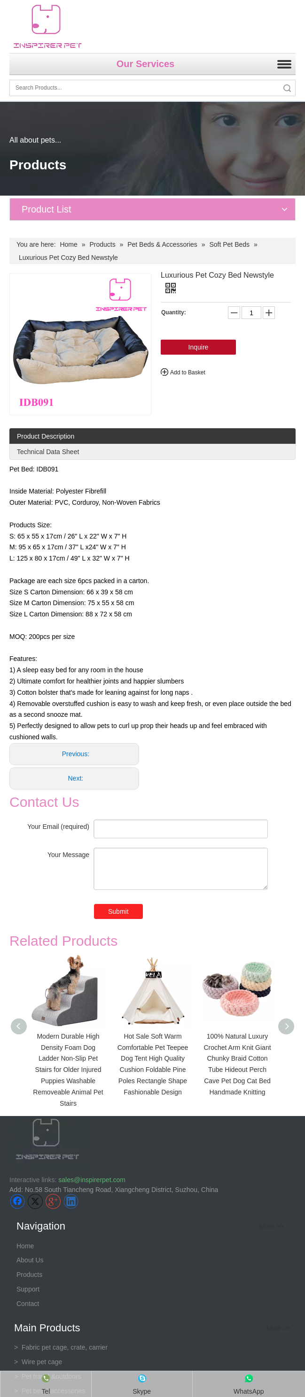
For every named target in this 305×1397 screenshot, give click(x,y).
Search (287, 88)
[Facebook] (17, 1201)
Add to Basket (187, 372)
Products (29, 1274)
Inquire (198, 347)
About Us (30, 1260)
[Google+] (53, 1201)
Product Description (45, 436)
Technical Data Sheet (48, 452)
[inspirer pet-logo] (47, 26)
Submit (118, 911)
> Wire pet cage (38, 1362)
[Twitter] (35, 1201)
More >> (271, 1226)
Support (27, 1289)
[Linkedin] (70, 1201)
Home (25, 1246)
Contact (27, 1303)
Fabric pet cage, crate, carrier (61, 1347)
